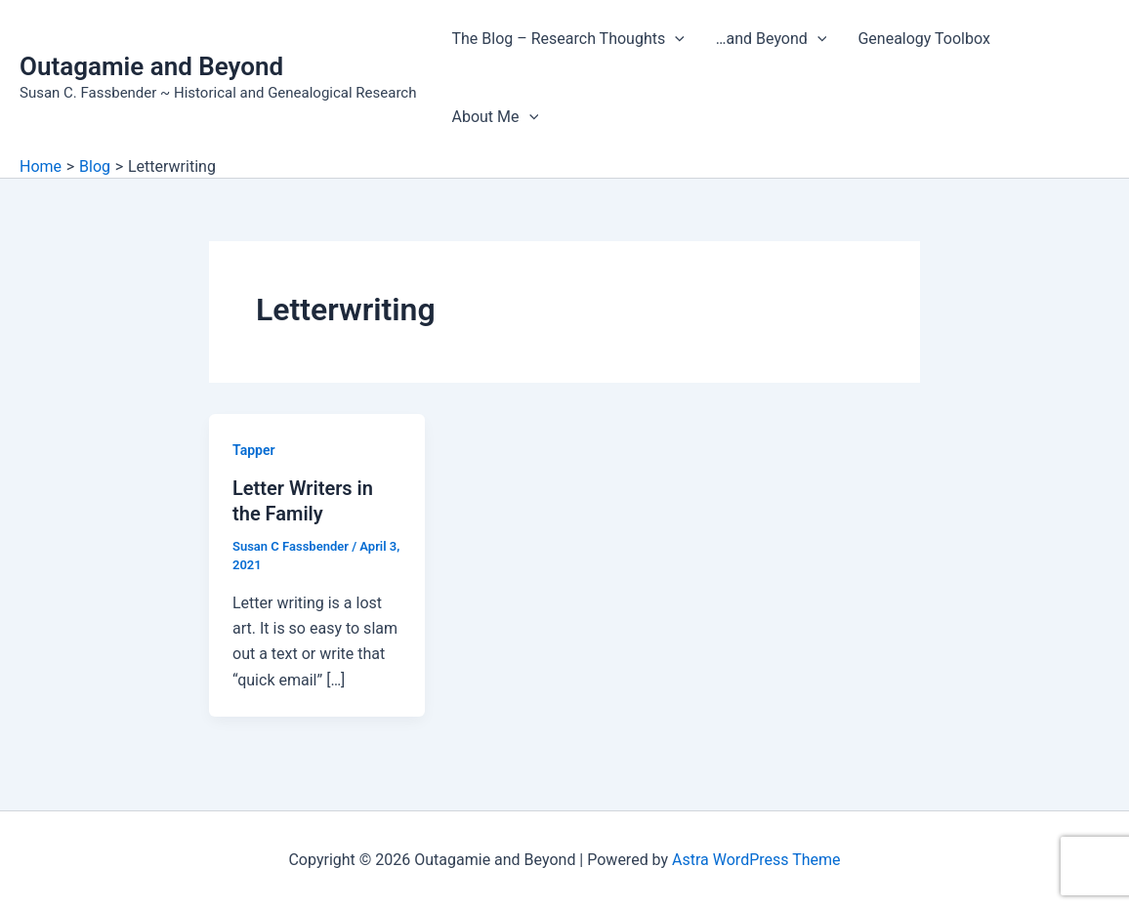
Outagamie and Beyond (151, 66)
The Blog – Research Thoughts (567, 39)
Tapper (253, 450)
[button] (675, 39)
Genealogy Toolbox (923, 38)
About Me (494, 117)
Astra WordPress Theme (756, 859)
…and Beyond (771, 39)
